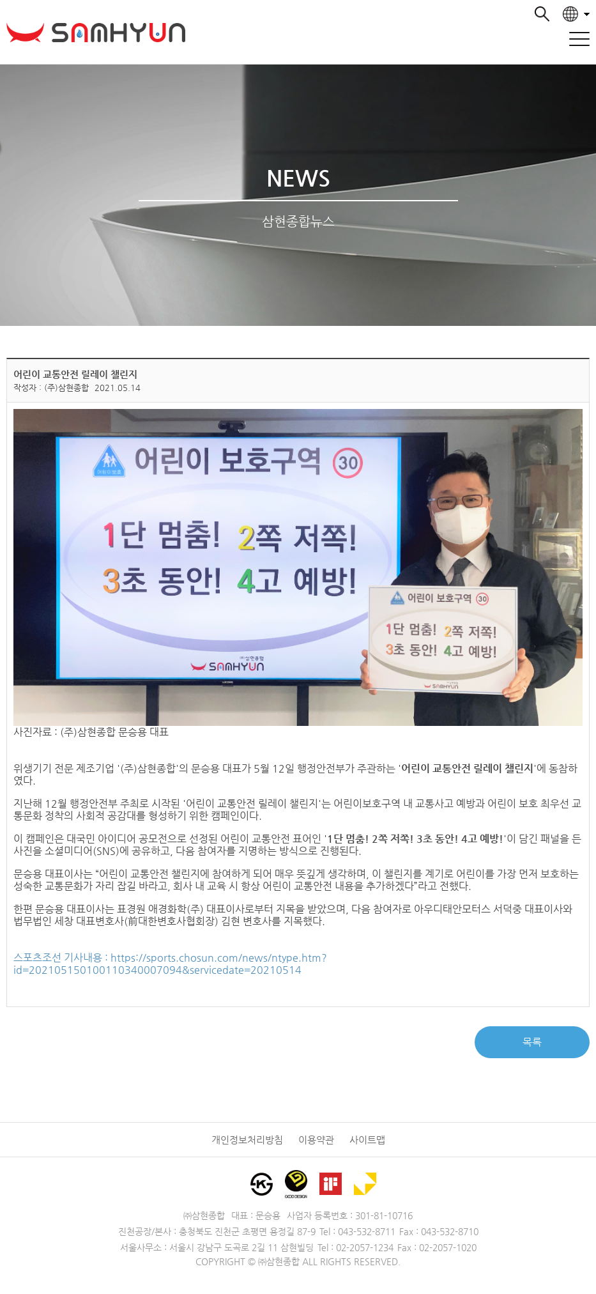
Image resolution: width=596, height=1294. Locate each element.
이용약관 (316, 1139)
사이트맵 (367, 1139)
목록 (532, 1042)
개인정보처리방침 (247, 1139)
